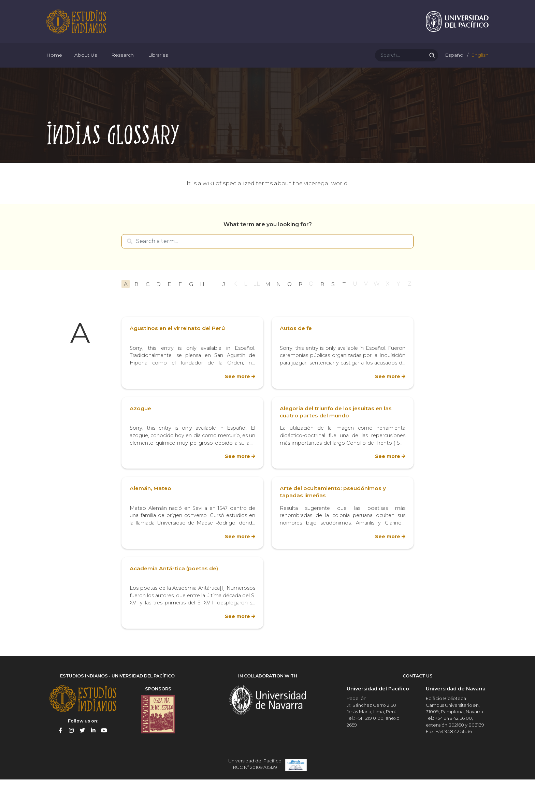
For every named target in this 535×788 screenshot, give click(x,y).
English (479, 61)
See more (237, 386)
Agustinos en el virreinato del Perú (178, 337)
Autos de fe (296, 337)
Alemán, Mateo (151, 498)
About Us (85, 61)
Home (54, 61)
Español (454, 61)
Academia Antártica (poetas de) (175, 577)
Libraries (158, 61)
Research (122, 61)
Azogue (140, 417)
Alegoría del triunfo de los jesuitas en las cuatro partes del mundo (337, 421)
